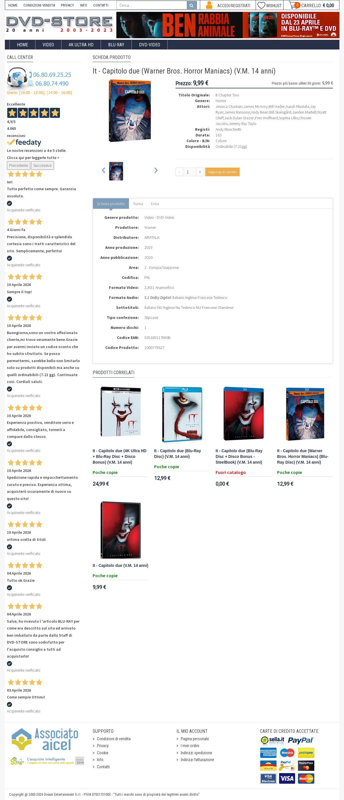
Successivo (42, 165)
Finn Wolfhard (266, 117)
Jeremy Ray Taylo (242, 123)
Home (22, 44)
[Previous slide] (104, 171)
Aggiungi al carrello (222, 172)
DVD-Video (149, 44)
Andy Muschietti (228, 129)
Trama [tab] (138, 203)
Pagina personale (195, 739)
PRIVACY (67, 5)
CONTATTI (100, 5)
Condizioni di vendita (114, 739)
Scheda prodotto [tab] (111, 203)
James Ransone (237, 112)
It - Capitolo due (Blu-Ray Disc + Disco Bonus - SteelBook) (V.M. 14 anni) (239, 456)
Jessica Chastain (229, 106)
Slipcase (151, 317)
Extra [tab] (155, 203)
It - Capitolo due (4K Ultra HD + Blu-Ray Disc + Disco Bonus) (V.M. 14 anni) (119, 456)
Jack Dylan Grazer (239, 117)
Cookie (102, 753)
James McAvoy (256, 106)
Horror (221, 100)
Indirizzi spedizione (196, 753)
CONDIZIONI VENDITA (39, 5)
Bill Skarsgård (280, 112)
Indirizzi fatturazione (197, 759)
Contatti (103, 767)
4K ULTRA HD (81, 44)
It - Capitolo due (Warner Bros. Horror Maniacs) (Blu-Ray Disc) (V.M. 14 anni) (302, 456)
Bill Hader (277, 106)
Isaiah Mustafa (297, 106)
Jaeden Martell (304, 112)
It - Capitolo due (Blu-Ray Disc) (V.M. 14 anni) (177, 454)
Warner (150, 227)
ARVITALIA (152, 237)
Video (48, 44)
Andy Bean (259, 112)
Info (100, 759)
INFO (83, 5)
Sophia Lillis (288, 117)
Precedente (18, 165)
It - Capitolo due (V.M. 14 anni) (120, 565)
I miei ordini (190, 745)
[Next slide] (156, 171)
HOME (12, 5)
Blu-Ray (116, 44)
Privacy (103, 745)
